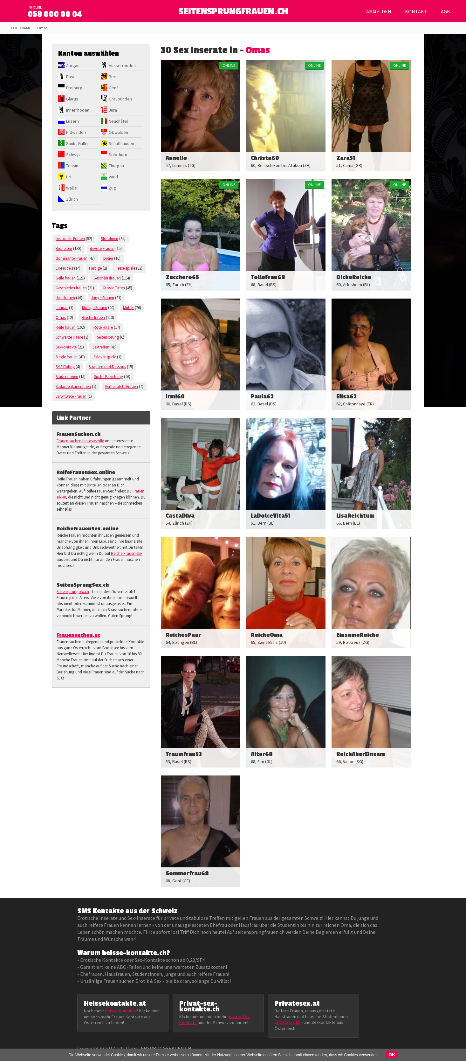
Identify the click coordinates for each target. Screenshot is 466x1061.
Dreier (108, 258)
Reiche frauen (93, 317)
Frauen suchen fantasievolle (80, 441)
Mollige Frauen (94, 307)
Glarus (72, 99)
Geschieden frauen (71, 288)
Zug (112, 188)
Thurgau (116, 166)
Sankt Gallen (78, 143)
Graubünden (120, 99)
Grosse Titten (114, 288)
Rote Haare (103, 327)
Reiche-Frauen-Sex (126, 553)
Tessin (72, 166)
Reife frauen (66, 327)
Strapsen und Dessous (107, 366)
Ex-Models (64, 268)
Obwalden (118, 132)
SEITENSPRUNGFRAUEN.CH (233, 13)
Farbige (95, 268)
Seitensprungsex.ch (73, 591)
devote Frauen (102, 248)
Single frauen (67, 357)
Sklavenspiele (104, 357)
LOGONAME (21, 27)
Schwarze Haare (69, 337)
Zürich (72, 199)
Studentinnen (67, 376)
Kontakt (416, 11)
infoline (35, 7)
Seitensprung (108, 337)
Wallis (71, 188)
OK (391, 1054)
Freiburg (74, 88)
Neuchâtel (118, 121)
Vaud (113, 177)
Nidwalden (76, 132)
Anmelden (378, 11)
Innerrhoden (77, 110)
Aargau (72, 65)
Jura (113, 110)
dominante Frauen (71, 258)
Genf (113, 88)
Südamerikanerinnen (73, 386)
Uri (68, 177)
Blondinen (109, 238)
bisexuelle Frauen (70, 238)
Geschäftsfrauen (107, 278)
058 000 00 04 (55, 14)
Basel (71, 76)
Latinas (62, 307)
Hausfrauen (65, 297)
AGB (445, 11)
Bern (113, 76)
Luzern (72, 121)
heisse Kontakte (120, 1011)
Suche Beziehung (108, 376)
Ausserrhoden (122, 65)
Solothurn (118, 154)
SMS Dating (65, 366)
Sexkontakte (66, 347)
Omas (61, 317)
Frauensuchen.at (78, 635)
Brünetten (64, 248)
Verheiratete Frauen (121, 386)
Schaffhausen (121, 143)
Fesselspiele (125, 268)
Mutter (128, 307)
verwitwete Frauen (71, 396)
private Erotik (287, 1022)
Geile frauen (66, 278)
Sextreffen (101, 347)
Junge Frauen (102, 297)
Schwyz (73, 154)
